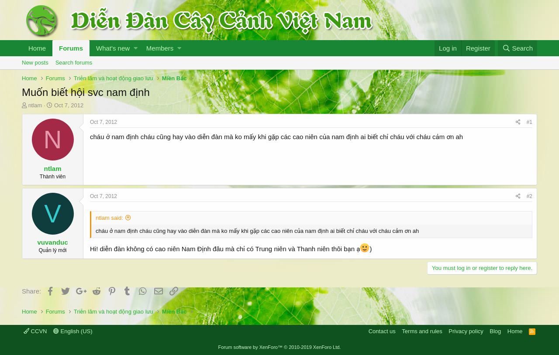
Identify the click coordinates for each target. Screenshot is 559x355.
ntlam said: (109, 218)
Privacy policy (466, 331)
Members (160, 48)
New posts (35, 62)
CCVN (35, 331)
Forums (71, 48)
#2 (529, 196)
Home (37, 48)
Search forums (74, 62)
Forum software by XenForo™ (279, 347)
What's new (113, 48)
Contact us (382, 331)
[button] (135, 48)
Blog (495, 331)
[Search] (517, 48)
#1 (529, 122)
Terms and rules (422, 331)
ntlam (35, 105)
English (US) (73, 331)
